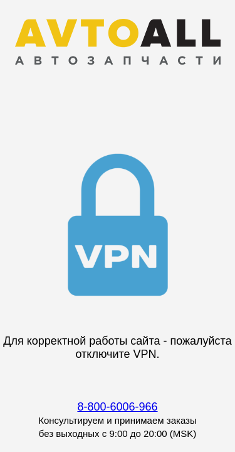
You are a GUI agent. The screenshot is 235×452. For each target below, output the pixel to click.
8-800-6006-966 (117, 407)
